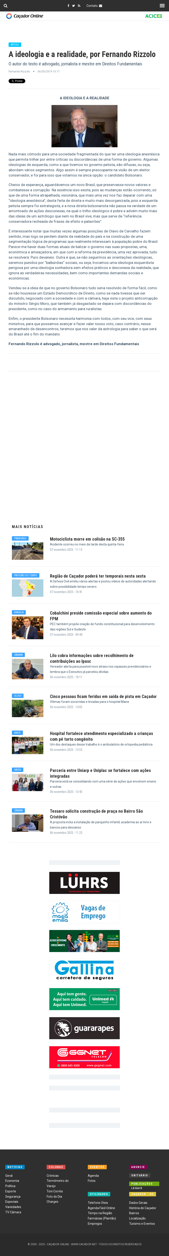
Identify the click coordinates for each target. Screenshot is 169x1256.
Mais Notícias (27, 526)
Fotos (92, 1180)
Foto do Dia (54, 1196)
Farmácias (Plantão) (102, 1218)
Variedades (13, 1207)
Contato (94, 5)
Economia (12, 1180)
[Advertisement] (84, 450)
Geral (9, 1175)
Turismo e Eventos (142, 1223)
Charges (52, 1201)
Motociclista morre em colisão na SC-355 (87, 539)
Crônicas (53, 1175)
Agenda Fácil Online (101, 1208)
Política (10, 1186)
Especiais (11, 1201)
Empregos (95, 1223)
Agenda (93, 1175)
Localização (137, 1218)
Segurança (12, 1196)
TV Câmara (13, 1212)
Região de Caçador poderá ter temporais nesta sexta (98, 576)
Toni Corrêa (55, 1191)
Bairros (134, 1213)
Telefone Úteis (98, 1202)
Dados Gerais (138, 1202)
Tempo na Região (100, 1213)
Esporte (10, 1191)
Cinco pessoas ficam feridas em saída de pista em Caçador (103, 696)
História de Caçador (142, 1208)
